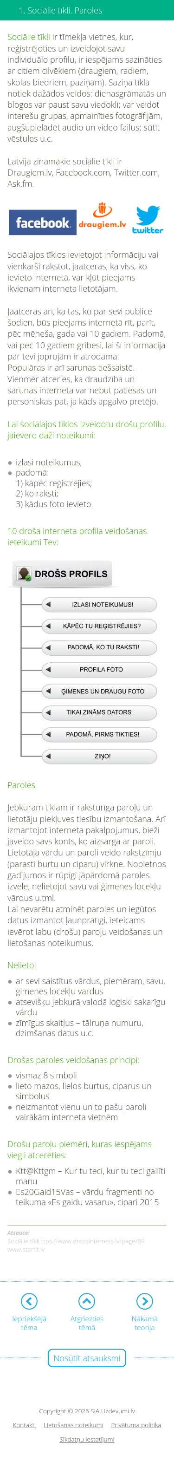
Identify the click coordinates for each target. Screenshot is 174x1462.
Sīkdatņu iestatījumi (86, 1439)
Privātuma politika (136, 1425)
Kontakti (24, 1425)
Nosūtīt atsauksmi (87, 1358)
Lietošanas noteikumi (73, 1425)
